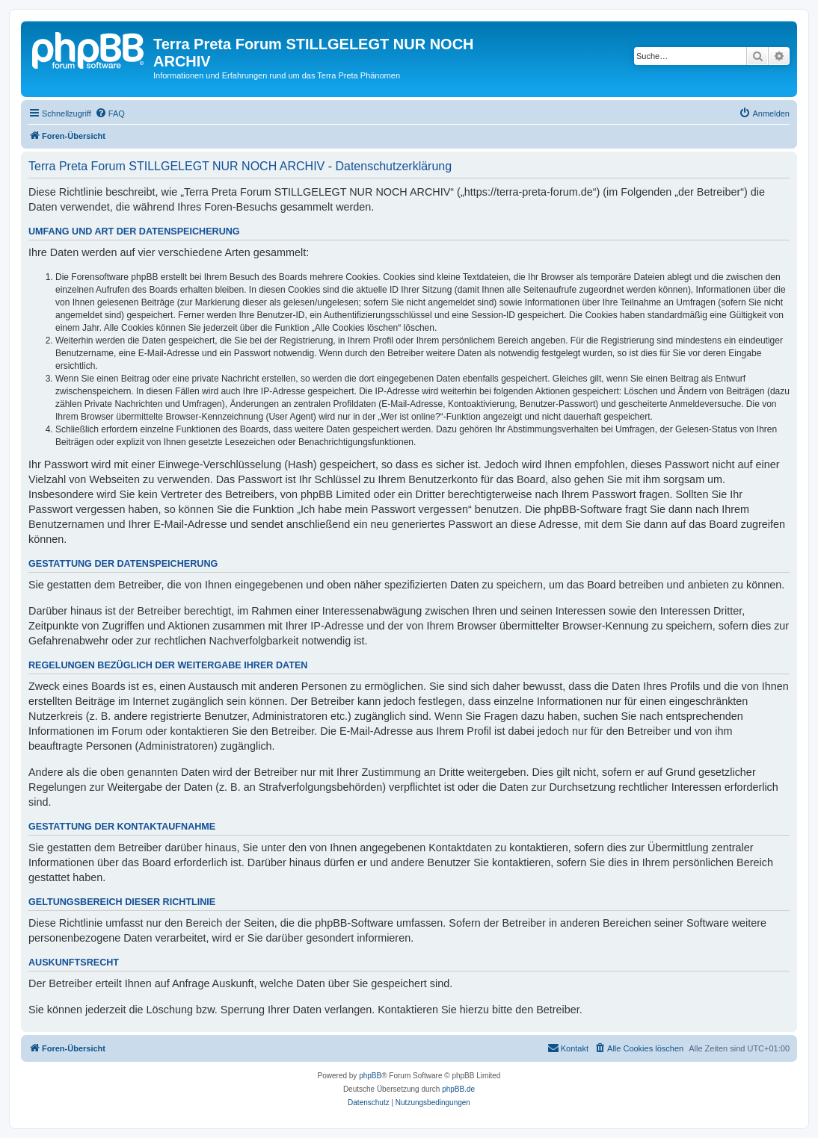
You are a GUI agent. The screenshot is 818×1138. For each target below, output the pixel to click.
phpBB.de (458, 1089)
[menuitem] (110, 113)
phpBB (370, 1076)
